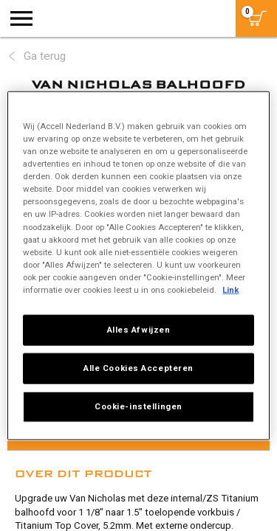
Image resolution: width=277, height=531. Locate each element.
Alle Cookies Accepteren (138, 367)
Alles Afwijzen (139, 329)
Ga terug (45, 56)
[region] (138, 266)
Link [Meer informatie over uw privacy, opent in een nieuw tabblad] (230, 289)
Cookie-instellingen (138, 405)
